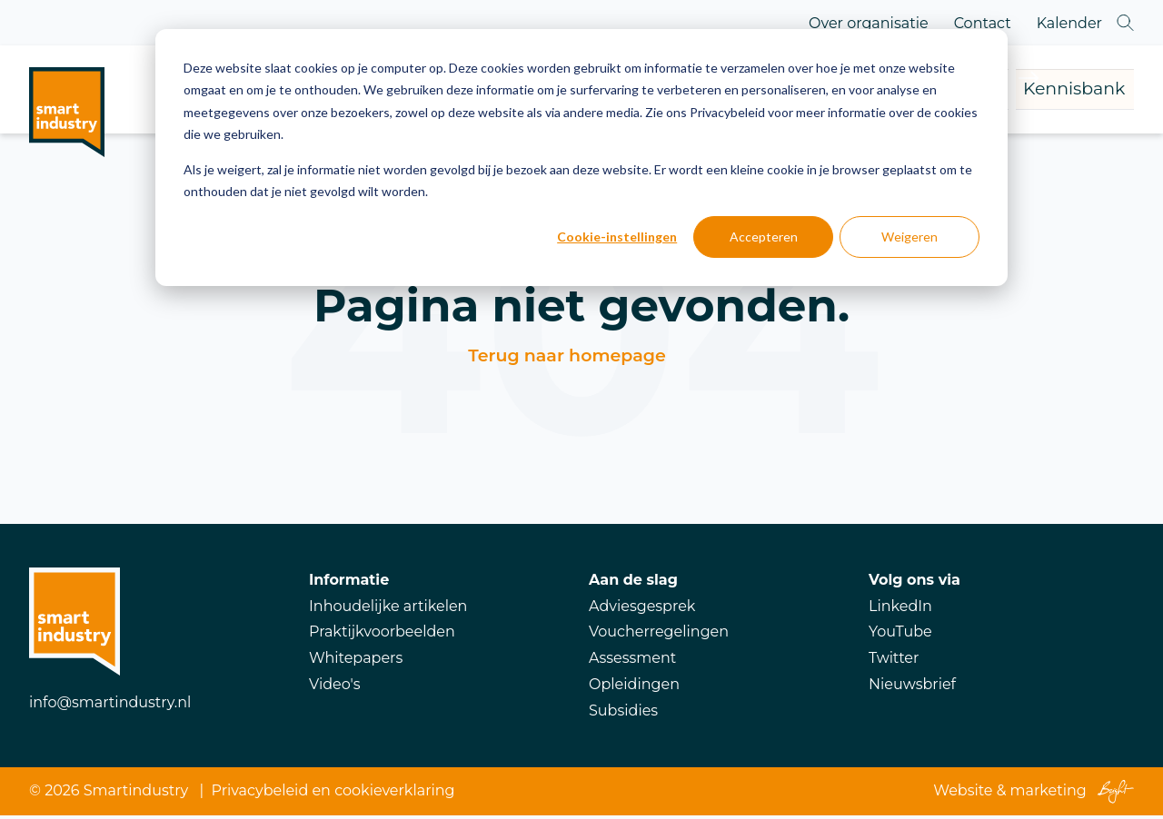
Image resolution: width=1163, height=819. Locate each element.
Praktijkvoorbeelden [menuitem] (382, 635)
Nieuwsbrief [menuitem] (912, 687)
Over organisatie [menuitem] (869, 23)
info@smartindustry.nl (110, 706)
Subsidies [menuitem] (623, 714)
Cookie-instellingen (617, 236)
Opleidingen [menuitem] (634, 687)
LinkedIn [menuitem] (900, 609)
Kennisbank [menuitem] (1033, 91)
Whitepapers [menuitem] (356, 661)
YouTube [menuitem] (900, 635)
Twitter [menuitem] (894, 661)
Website (962, 795)
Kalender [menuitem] (1069, 23)
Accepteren (764, 236)
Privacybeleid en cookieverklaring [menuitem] (333, 795)
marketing (1048, 795)
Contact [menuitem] (982, 23)
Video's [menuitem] (335, 687)
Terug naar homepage (566, 359)
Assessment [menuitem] (632, 661)
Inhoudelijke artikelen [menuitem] (388, 609)
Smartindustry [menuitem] (136, 795)
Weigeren (909, 236)
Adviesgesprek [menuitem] (642, 609)
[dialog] (581, 157)
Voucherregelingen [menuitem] (659, 635)
